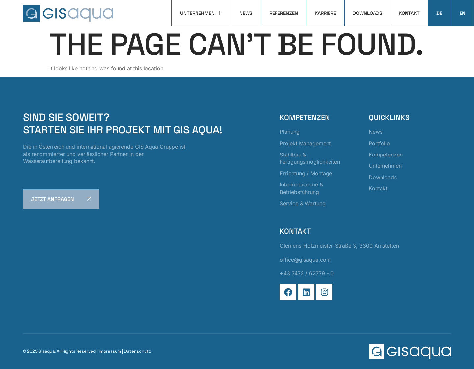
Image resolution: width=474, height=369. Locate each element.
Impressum (110, 351)
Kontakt (409, 13)
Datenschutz (137, 351)
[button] (14, 354)
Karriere (325, 13)
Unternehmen (201, 13)
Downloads (367, 13)
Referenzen (283, 13)
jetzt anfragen (62, 199)
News (245, 13)
